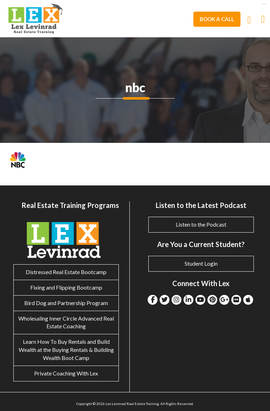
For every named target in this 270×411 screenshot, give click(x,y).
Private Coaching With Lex (66, 373)
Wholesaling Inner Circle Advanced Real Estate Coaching (66, 322)
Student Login (201, 263)
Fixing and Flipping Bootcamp (66, 287)
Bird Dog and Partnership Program (66, 302)
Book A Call (217, 19)
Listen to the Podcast (201, 224)
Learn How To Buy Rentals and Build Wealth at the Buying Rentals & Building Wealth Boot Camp (66, 349)
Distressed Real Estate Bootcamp (66, 271)
